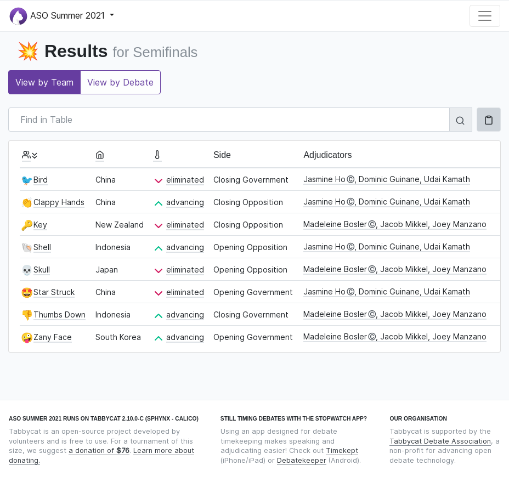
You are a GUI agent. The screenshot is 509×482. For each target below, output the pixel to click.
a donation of (99, 450)
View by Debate (120, 82)
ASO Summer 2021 (58, 16)
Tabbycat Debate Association (440, 441)
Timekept (342, 450)
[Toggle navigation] (485, 16)
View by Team (44, 82)
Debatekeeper (301, 460)
